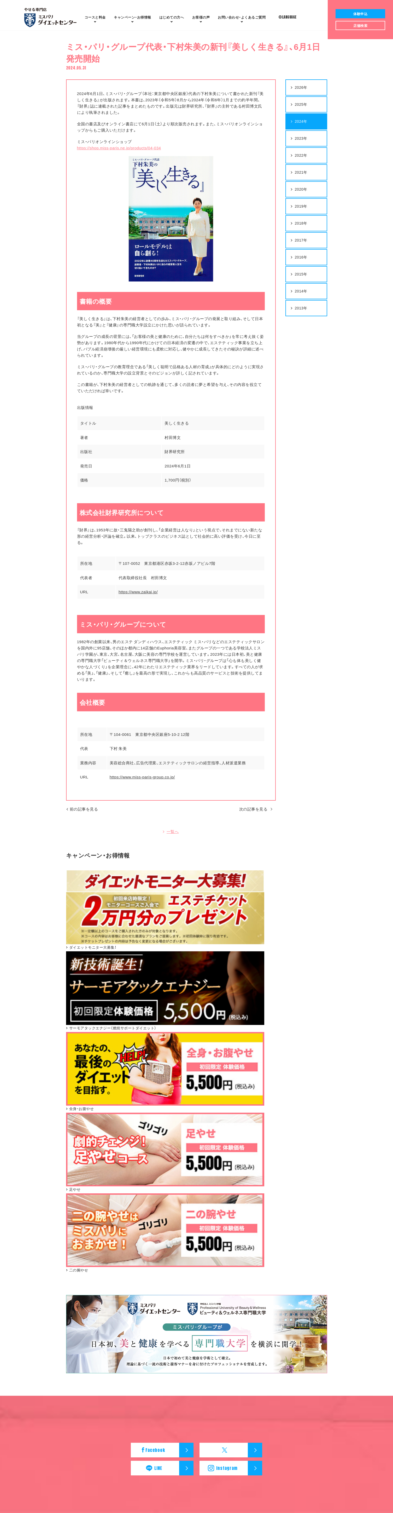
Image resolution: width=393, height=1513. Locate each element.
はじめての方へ (171, 17)
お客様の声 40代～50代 (218, 1320)
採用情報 (171, 1427)
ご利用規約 (195, 1427)
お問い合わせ (210, 1342)
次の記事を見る (252, 814)
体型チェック (128, 1332)
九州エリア (286, 1338)
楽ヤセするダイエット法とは (140, 1320)
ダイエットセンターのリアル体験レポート (151, 1314)
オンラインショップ (61, 1390)
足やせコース (55, 1320)
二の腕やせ (53, 1384)
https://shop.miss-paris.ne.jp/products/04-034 (119, 153)
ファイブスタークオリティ (139, 1338)
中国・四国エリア (291, 1332)
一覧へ (173, 838)
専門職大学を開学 (132, 1356)
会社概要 (149, 1427)
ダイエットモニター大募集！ (67, 1354)
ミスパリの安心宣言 (133, 1350)
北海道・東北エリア (293, 1308)
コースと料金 (95, 17)
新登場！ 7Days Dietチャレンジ (69, 1326)
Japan (207, 1442)
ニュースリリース (296, 1353)
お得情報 (132, 17)
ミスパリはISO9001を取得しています (148, 1344)
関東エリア (286, 1314)
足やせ (50, 1372)
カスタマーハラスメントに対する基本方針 (284, 1427)
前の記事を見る (84, 814)
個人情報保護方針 (226, 1427)
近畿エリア (286, 1326)
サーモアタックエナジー (64, 1308)
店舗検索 (286, 1300)
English (187, 1442)
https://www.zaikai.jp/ (138, 597)
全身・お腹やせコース (61, 1314)
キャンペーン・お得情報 (69, 1346)
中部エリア (286, 1320)
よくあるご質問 (242, 17)
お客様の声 (201, 17)
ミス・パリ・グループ (174, 1434)
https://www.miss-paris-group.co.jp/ (142, 782)
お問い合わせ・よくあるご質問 (232, 1334)
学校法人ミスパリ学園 (217, 1434)
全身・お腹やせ (56, 1366)
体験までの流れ (130, 1326)
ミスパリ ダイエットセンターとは (146, 1308)
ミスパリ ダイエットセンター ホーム (104, 1427)
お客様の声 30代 (213, 1314)
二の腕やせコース (59, 1332)
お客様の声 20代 (213, 1308)
